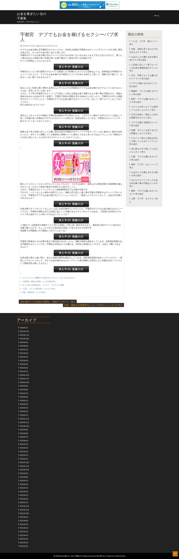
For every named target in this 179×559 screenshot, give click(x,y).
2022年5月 (24, 488)
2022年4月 (24, 492)
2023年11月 (24, 422)
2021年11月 (24, 510)
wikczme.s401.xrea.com (49, 46)
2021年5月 (24, 532)
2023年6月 (24, 441)
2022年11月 (24, 466)
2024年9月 (24, 386)
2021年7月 (24, 524)
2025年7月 (24, 350)
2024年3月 (24, 408)
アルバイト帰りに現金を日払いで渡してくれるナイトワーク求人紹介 (143, 141)
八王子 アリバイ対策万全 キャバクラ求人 (39, 289)
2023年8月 (24, 433)
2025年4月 (24, 361)
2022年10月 (24, 470)
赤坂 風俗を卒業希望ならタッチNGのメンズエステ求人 (93, 305)
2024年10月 (24, 382)
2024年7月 (24, 393)
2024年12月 (24, 375)
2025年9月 (24, 342)
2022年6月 (24, 484)
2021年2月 (24, 543)
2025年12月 (24, 331)
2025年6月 (24, 353)
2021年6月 (24, 528)
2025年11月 (24, 335)
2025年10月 (24, 339)
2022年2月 (24, 499)
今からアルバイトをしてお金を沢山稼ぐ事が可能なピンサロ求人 (143, 183)
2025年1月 (24, 371)
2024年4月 (24, 404)
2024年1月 (24, 415)
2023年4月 (24, 448)
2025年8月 (24, 346)
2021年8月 (24, 521)
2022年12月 (24, 462)
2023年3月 (24, 452)
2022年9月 (24, 473)
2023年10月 (24, 426)
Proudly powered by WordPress (93, 556)
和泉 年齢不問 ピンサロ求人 (34, 292)
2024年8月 (24, 390)
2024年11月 (24, 379)
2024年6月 (24, 397)
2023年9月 (24, 430)
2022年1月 (24, 502)
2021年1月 (24, 546)
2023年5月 (24, 444)
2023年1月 (24, 459)
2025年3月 (24, 364)
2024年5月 (24, 401)
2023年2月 (24, 455)
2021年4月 (24, 535)
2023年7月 (24, 437)
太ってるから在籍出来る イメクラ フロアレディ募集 (43, 285)
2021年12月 (24, 506)
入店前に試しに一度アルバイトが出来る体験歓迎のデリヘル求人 (143, 67)
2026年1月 (24, 328)
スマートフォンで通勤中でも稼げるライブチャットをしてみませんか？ (49, 278)
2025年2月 (24, 368)
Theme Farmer (119, 556)
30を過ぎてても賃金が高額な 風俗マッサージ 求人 (47, 301)
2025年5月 (24, 357)
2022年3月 (24, 495)
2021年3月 (24, 539)
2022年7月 (24, 481)
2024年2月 (24, 411)
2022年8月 (24, 477)
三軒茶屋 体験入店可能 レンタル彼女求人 (39, 281)
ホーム (156, 16)
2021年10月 (24, 513)
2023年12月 (24, 419)
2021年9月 (24, 517)
